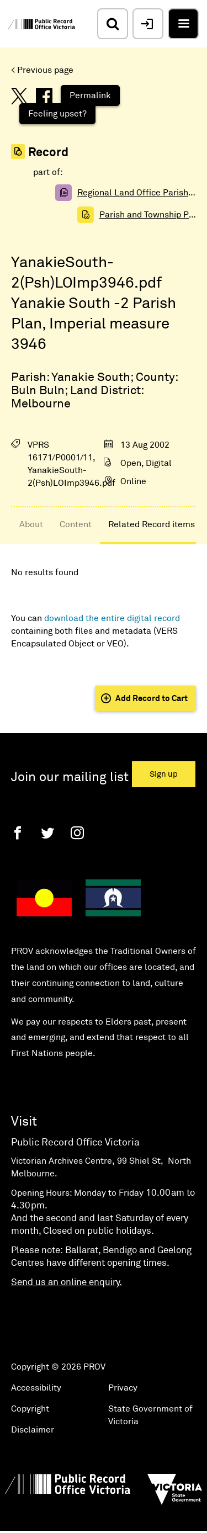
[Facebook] (17, 833)
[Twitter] (47, 833)
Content (76, 524)
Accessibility (36, 1387)
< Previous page (42, 70)
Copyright (30, 1408)
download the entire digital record (112, 618)
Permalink (90, 95)
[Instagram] (77, 833)
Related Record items (151, 524)
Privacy (122, 1387)
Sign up (164, 774)
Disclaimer (32, 1429)
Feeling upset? (57, 113)
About (31, 524)
